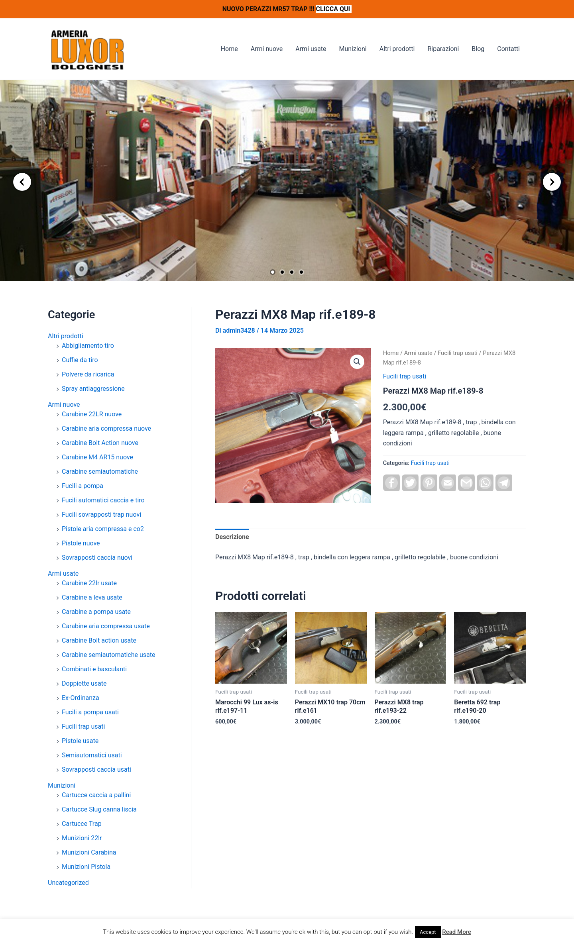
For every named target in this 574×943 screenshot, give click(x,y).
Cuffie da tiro (80, 360)
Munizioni (352, 49)
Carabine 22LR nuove (92, 414)
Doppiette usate (84, 683)
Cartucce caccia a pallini (96, 795)
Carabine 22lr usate (89, 583)
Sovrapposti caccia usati (96, 769)
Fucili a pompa (82, 486)
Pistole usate (80, 741)
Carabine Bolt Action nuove (100, 443)
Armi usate (310, 49)
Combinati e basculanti (94, 669)
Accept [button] (428, 932)
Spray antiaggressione (93, 388)
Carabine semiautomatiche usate (108, 655)
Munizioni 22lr (82, 838)
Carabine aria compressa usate (106, 626)
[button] (357, 362)
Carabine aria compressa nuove (106, 428)
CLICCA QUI (334, 9)
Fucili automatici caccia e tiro (103, 500)
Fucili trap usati (83, 726)
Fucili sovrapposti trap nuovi (101, 514)
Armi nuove (267, 49)
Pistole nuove (81, 543)
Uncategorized (68, 882)
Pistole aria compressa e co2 (103, 529)
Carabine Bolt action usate (99, 640)
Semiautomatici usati (92, 755)
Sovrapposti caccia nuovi (97, 557)
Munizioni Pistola (86, 866)
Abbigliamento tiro (88, 345)
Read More (456, 931)
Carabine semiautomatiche (100, 471)
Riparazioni (443, 49)
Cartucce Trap (82, 823)
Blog (478, 49)
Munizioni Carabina (89, 852)
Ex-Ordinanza (80, 698)
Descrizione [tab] (232, 537)
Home (229, 49)
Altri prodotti (397, 49)
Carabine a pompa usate (96, 612)
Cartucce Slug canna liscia (99, 809)
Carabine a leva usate (92, 597)
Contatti (508, 49)
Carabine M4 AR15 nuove (97, 457)
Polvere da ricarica (88, 374)
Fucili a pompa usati (90, 712)
